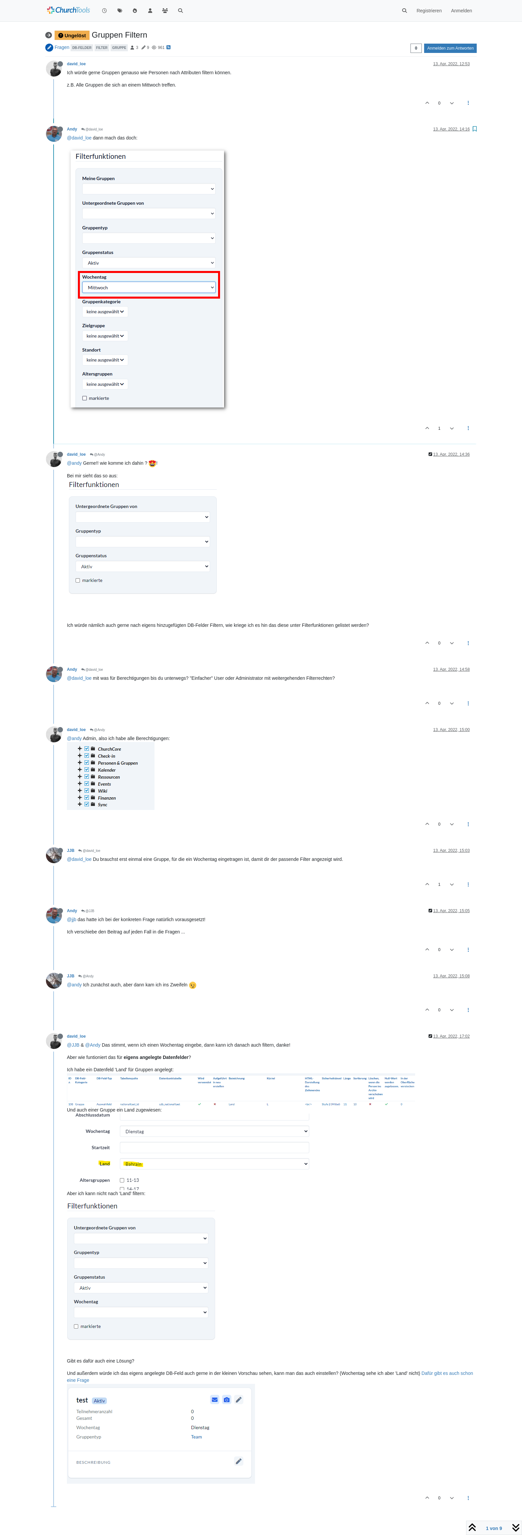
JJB (70, 850)
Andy (72, 129)
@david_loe (92, 129)
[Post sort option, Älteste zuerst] (415, 48)
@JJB (88, 911)
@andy (74, 463)
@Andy (97, 454)
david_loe (76, 64)
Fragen (62, 47)
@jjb (71, 919)
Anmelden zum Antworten (450, 48)
